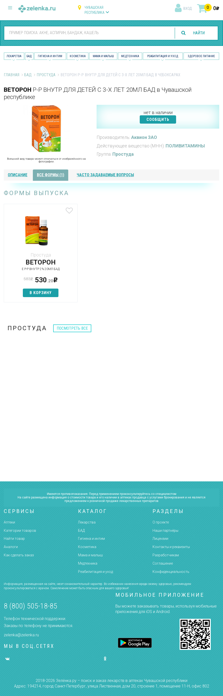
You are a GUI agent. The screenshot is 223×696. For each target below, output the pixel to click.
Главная (11, 74)
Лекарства (14, 56)
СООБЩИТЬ (157, 119)
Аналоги (11, 547)
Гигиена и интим (91, 539)
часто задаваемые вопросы (105, 174)
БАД (29, 56)
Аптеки (9, 522)
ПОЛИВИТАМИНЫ (185, 145)
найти (198, 33)
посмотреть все (72, 328)
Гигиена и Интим (50, 56)
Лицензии (160, 539)
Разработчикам (166, 555)
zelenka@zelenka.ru (21, 635)
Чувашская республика (94, 10)
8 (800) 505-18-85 (30, 605)
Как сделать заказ (19, 555)
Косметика (78, 56)
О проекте (161, 522)
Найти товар (14, 539)
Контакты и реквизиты (171, 547)
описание (17, 174)
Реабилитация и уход (162, 56)
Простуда (46, 74)
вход (187, 9)
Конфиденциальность (171, 572)
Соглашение (163, 563)
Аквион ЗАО (144, 137)
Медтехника (130, 56)
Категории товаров (20, 531)
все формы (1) (50, 174)
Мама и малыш (103, 56)
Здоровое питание (201, 56)
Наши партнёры (165, 531)
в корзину (39, 292)
